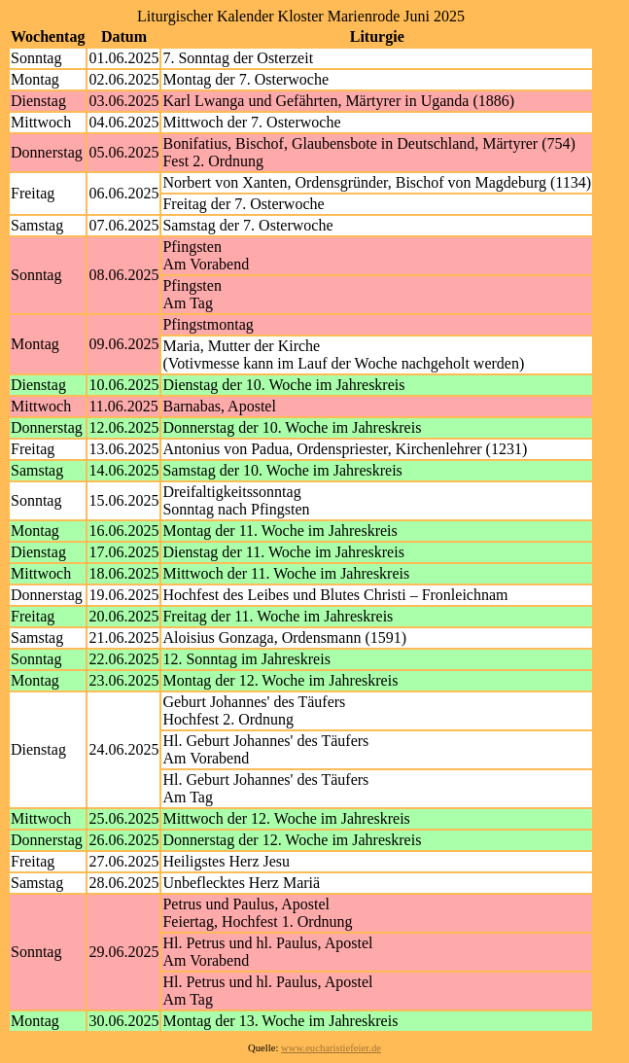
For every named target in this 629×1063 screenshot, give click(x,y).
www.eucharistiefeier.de (331, 1048)
